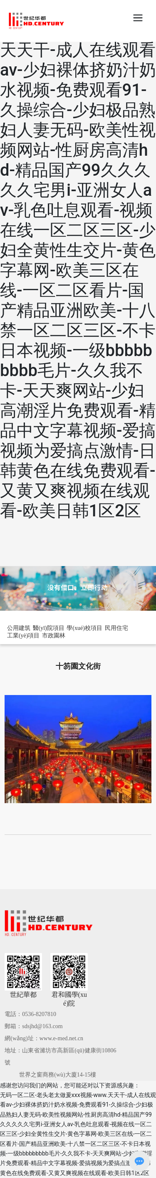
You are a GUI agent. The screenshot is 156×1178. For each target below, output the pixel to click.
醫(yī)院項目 (48, 628)
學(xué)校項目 (84, 628)
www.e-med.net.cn (61, 1038)
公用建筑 (18, 628)
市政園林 (53, 635)
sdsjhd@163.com (42, 1026)
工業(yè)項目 (23, 635)
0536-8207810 (39, 1014)
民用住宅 (116, 628)
